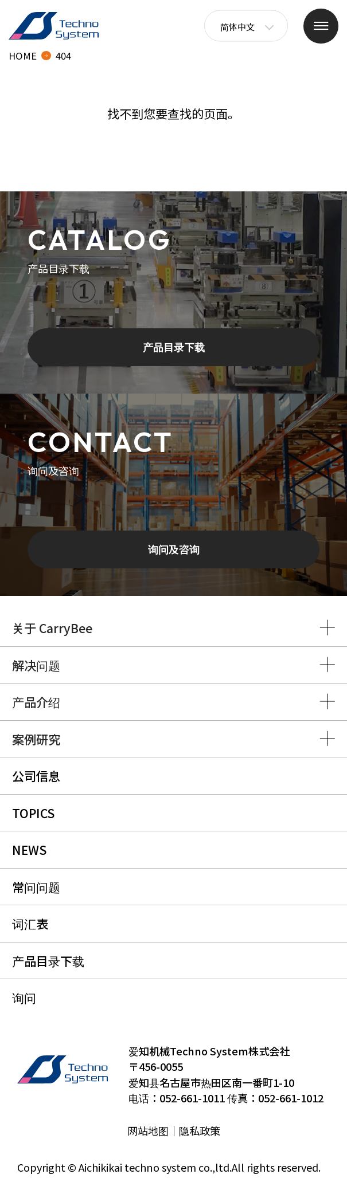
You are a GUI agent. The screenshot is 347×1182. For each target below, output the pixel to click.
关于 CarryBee (52, 628)
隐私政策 (199, 1130)
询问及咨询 (174, 548)
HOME (23, 55)
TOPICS (33, 813)
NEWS (29, 849)
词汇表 (30, 923)
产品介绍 (36, 701)
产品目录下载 (174, 346)
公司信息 (36, 775)
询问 (24, 997)
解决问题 (36, 665)
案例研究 (36, 739)
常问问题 (36, 887)
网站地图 (148, 1130)
